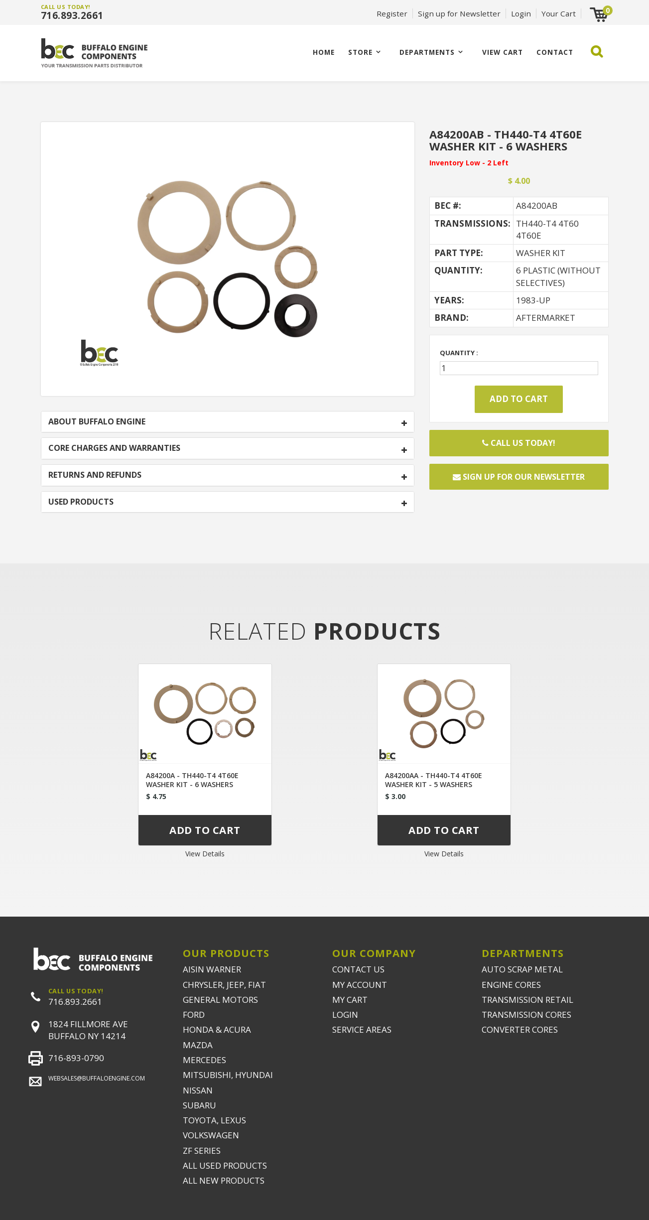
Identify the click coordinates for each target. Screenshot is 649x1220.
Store (360, 52)
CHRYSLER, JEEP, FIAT (224, 984)
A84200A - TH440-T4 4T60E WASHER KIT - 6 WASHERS (192, 780)
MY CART (350, 999)
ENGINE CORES (511, 984)
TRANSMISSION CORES (526, 1014)
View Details (205, 853)
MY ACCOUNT (359, 984)
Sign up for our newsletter (519, 476)
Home (324, 52)
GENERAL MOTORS (220, 999)
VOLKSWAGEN (211, 1135)
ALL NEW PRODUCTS (223, 1180)
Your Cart (558, 13)
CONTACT (554, 52)
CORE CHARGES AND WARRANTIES (114, 448)
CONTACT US (358, 969)
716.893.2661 (72, 15)
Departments (427, 52)
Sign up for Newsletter (459, 13)
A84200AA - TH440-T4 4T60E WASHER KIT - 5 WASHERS (433, 780)
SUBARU (199, 1105)
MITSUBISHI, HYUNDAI (228, 1075)
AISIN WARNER (212, 969)
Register (392, 13)
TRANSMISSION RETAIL (527, 999)
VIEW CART (502, 52)
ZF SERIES (202, 1150)
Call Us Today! (518, 442)
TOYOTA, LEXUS (214, 1120)
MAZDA (198, 1045)
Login (521, 13)
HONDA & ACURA (217, 1029)
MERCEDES (204, 1060)
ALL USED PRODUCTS (225, 1165)
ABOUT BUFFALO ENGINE (96, 421)
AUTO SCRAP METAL (522, 969)
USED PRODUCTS (81, 502)
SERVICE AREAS (361, 1029)
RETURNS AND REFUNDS (94, 475)
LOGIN (345, 1014)
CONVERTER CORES (520, 1029)
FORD (194, 1014)
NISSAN (198, 1090)
